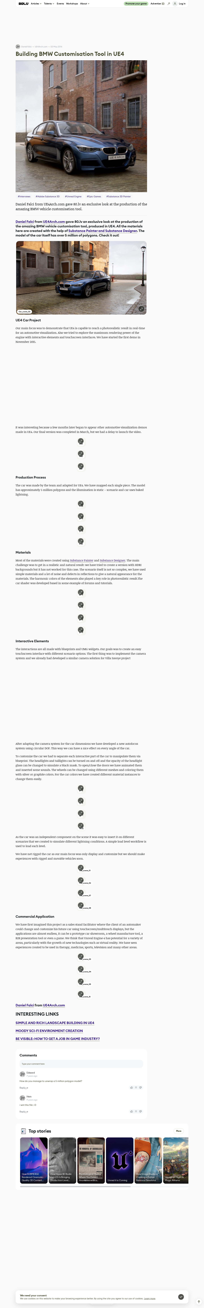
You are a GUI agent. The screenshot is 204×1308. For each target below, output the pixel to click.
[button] (81, 278)
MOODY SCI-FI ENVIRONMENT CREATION (49, 1031)
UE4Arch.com (54, 221)
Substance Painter (81, 560)
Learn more (149, 1298)
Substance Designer (112, 560)
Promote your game (136, 3)
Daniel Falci (26, 46)
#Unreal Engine (73, 196)
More (178, 1130)
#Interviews (24, 196)
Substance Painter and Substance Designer (102, 231)
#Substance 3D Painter (118, 196)
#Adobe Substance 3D (48, 196)
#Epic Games (94, 196)
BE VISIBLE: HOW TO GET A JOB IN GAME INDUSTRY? (58, 1039)
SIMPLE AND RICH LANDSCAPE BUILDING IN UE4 (55, 1023)
